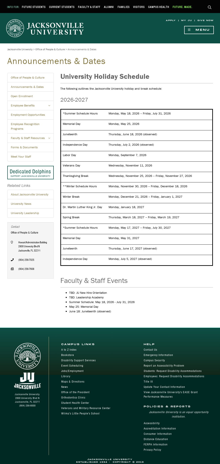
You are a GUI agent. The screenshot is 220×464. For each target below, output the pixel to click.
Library (65, 376)
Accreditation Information (160, 428)
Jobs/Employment (72, 371)
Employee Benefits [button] (32, 106)
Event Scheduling (72, 365)
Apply (171, 20)
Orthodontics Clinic (73, 397)
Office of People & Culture (50, 49)
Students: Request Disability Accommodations (173, 371)
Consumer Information (158, 434)
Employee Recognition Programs (25, 126)
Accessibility (152, 423)
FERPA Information (156, 444)
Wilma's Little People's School (80, 413)
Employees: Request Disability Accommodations (174, 376)
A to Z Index (69, 350)
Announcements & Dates (27, 87)
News (64, 387)
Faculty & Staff (89, 7)
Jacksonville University (20, 49)
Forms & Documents (24, 147)
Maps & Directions (72, 381)
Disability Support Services (78, 360)
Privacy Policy (152, 450)
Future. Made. (182, 7)
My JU (186, 20)
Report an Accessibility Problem (164, 365)
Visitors (139, 7)
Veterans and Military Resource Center (86, 408)
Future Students (34, 7)
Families (124, 7)
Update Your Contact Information (164, 387)
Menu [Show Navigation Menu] (199, 30)
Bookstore (67, 355)
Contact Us (150, 350)
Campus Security (154, 360)
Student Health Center (75, 403)
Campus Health (158, 7)
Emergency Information (158, 355)
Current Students (62, 7)
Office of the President (75, 392)
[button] (210, 7)
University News (21, 204)
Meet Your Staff (21, 157)
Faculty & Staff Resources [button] (32, 139)
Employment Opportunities (28, 115)
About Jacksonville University (29, 194)
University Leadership (25, 213)
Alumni (109, 7)
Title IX (148, 381)
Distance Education (156, 439)
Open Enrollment (22, 96)
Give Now (205, 20)
